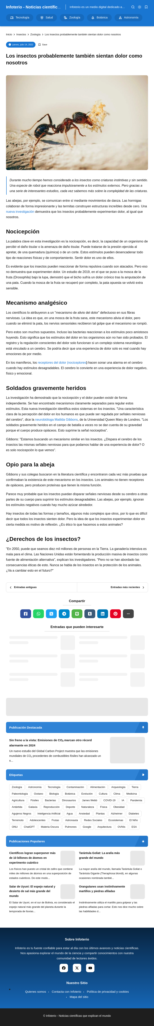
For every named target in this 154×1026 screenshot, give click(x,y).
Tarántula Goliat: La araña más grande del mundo (99, 855)
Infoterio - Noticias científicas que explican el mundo (56, 7)
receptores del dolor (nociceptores (62, 362)
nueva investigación (20, 211)
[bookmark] (146, 7)
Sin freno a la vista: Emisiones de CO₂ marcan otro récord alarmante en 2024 (50, 742)
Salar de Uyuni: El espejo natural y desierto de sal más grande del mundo (32, 891)
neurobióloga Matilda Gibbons (56, 419)
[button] (128, 613)
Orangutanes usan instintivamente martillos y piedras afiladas (102, 889)
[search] (133, 7)
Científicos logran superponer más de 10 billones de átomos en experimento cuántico (32, 857)
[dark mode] (139, 7)
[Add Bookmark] (42, 45)
